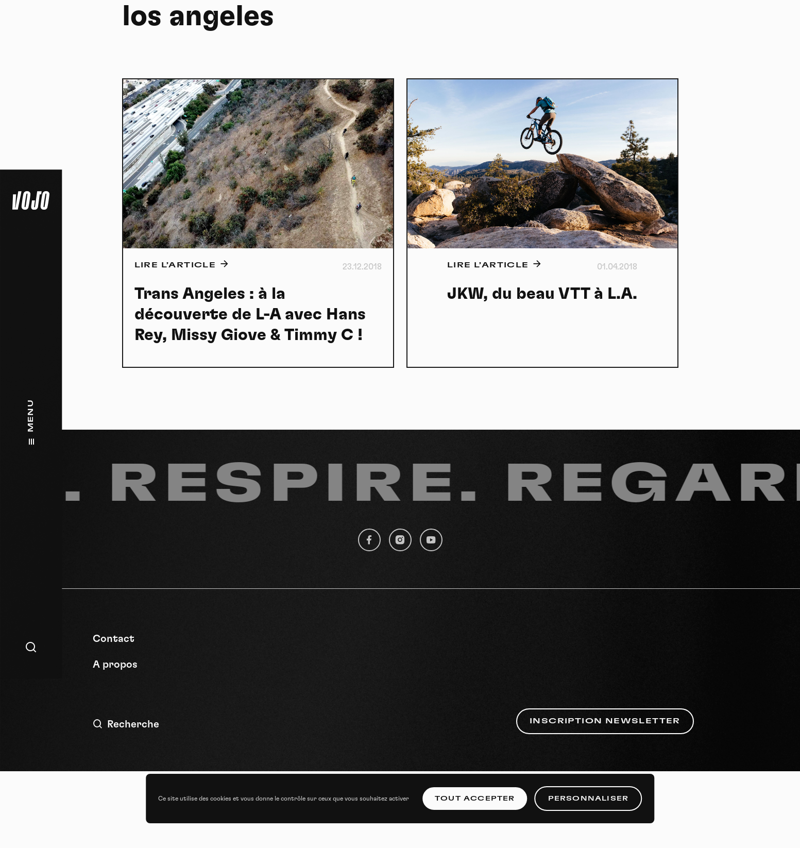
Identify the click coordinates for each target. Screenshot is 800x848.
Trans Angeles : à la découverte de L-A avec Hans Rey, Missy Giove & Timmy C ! (250, 314)
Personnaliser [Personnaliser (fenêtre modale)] (588, 798)
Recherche (126, 724)
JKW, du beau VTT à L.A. (542, 293)
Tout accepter (475, 798)
